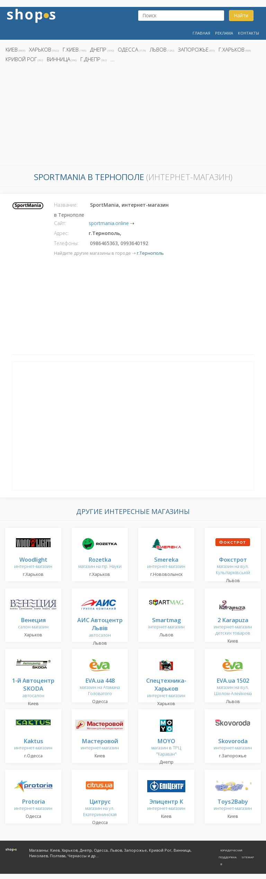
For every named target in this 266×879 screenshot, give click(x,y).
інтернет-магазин (166, 624)
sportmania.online (109, 223)
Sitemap (247, 857)
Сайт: (60, 223)
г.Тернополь (150, 253)
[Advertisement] (133, 115)
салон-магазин (33, 624)
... (112, 59)
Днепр (98, 49)
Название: (66, 205)
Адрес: (61, 233)
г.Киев (71, 49)
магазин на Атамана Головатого (100, 687)
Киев (12, 49)
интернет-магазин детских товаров (233, 627)
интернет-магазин (33, 563)
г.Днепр (90, 59)
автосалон (100, 628)
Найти (241, 15)
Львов (158, 49)
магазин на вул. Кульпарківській (233, 566)
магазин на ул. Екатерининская (100, 808)
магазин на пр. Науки (100, 563)
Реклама (224, 33)
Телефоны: (66, 243)
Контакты (248, 33)
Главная (201, 33)
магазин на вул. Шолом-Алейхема (233, 687)
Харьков (40, 49)
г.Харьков (232, 49)
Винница (58, 59)
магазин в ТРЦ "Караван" (166, 748)
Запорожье (193, 49)
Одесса (128, 49)
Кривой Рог (21, 59)
